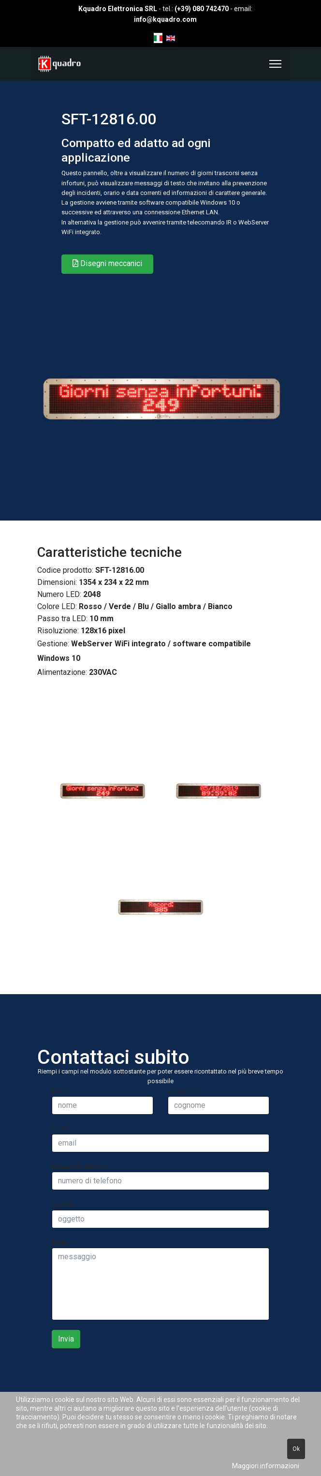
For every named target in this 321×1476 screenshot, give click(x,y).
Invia (66, 1338)
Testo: (62, 1242)
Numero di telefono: (79, 1166)
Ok (296, 1449)
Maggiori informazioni (265, 1466)
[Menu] (275, 64)
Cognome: (184, 1091)
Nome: (63, 1091)
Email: (62, 1129)
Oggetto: (66, 1204)
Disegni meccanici (107, 263)
